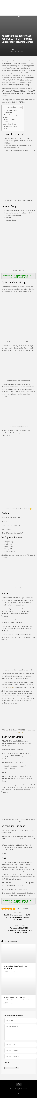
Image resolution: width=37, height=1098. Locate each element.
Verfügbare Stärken (9, 119)
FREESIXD (11, 687)
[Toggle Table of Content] (19, 107)
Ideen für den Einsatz (10, 124)
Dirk (13, 49)
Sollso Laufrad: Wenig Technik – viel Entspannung (15, 967)
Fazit (5, 128)
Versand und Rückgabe (10, 126)
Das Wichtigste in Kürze (10, 110)
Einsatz (6, 122)
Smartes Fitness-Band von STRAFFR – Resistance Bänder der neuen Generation (16, 999)
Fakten (6, 117)
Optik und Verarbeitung (10, 115)
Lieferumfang (8, 113)
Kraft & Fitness (6, 32)
